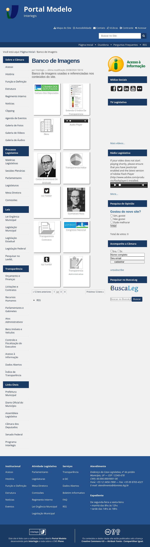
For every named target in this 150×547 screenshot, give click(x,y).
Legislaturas (38, 479)
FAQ (65, 499)
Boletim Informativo (74, 492)
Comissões (38, 492)
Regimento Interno (42, 499)
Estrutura (10, 492)
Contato (100, 28)
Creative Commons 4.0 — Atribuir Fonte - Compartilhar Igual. (112, 541)
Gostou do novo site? (125, 211)
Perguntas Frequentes (125, 44)
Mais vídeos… (117, 143)
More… (114, 194)
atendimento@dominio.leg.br (113, 485)
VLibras (114, 28)
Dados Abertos (71, 485)
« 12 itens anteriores (42, 291)
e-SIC (65, 479)
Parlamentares (40, 472)
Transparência (14, 268)
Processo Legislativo (11, 151)
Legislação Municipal (43, 513)
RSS (145, 44)
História (9, 479)
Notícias (9, 499)
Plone (61, 541)
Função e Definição (15, 485)
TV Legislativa (118, 102)
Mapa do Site (64, 28)
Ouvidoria (103, 44)
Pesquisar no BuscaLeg (123, 279)
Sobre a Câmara (14, 59)
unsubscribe (117, 270)
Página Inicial (86, 44)
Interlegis (33, 541)
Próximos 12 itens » (95, 291)
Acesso (9, 472)
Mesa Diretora (40, 485)
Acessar (142, 28)
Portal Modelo (59, 538)
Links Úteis (11, 384)
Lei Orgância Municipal (44, 506)
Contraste (127, 28)
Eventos (9, 506)
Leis (7, 209)
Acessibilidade (83, 28)
